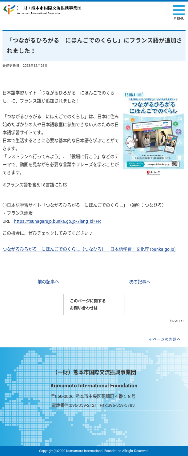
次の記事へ (139, 282)
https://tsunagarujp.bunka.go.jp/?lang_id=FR (57, 221)
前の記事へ (48, 282)
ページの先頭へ (167, 339)
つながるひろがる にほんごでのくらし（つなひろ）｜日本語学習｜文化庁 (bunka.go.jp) (89, 249)
